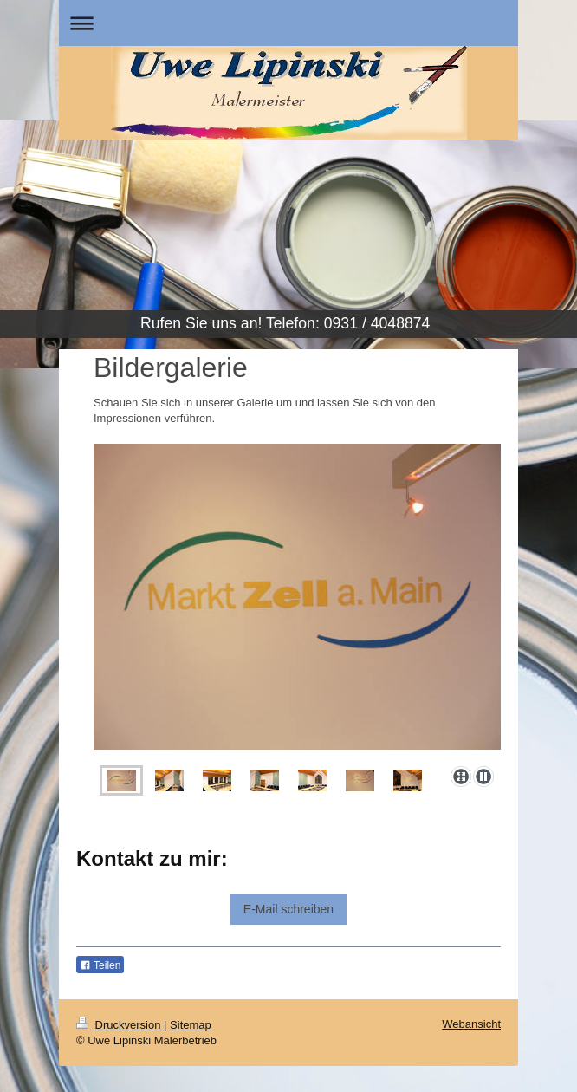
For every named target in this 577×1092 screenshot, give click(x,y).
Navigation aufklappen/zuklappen (288, 23)
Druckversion (120, 1024)
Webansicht (471, 1023)
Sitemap (190, 1024)
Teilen (100, 965)
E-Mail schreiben (288, 909)
